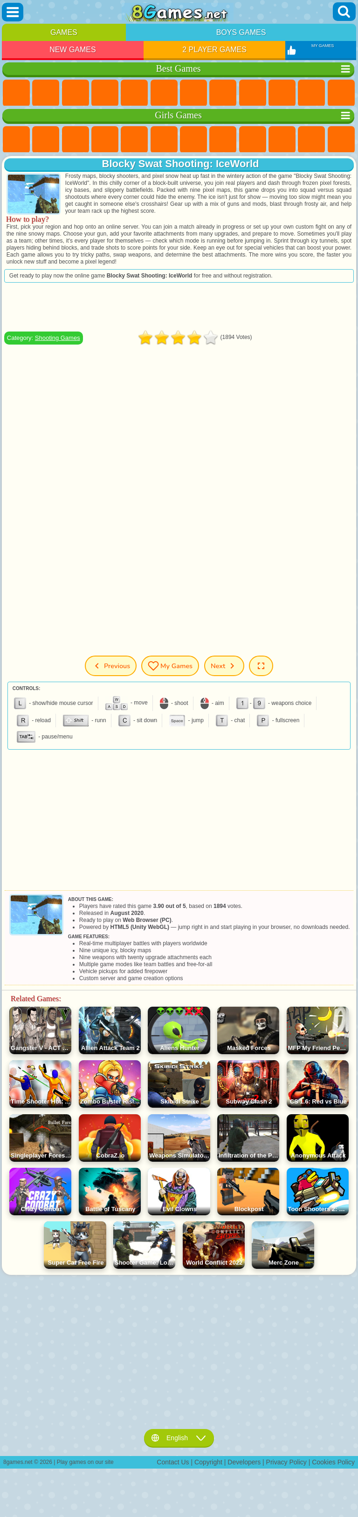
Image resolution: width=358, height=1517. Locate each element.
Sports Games (252, 93)
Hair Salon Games (341, 139)
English (179, 1437)
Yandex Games (193, 93)
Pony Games (16, 139)
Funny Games (282, 93)
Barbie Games (104, 139)
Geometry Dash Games (222, 93)
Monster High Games (164, 139)
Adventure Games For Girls (193, 139)
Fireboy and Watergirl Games (75, 139)
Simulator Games (75, 93)
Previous (110, 665)
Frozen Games (282, 139)
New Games (72, 50)
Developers (244, 1462)
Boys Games (241, 32)
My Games (170, 665)
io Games (311, 93)
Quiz (134, 139)
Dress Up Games (311, 139)
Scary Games (341, 93)
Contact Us (173, 1462)
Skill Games (164, 93)
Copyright (208, 1462)
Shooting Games (57, 337)
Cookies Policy (333, 1462)
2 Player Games (214, 50)
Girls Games (45, 93)
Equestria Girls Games (45, 139)
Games (63, 32)
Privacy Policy (286, 1462)
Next (224, 665)
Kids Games (104, 93)
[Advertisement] (179, 307)
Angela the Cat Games (252, 139)
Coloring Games (222, 139)
